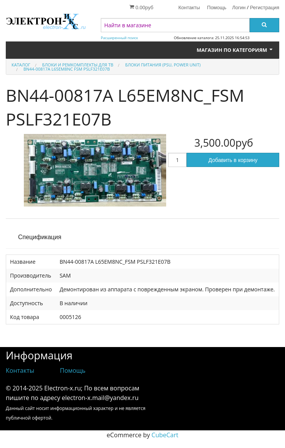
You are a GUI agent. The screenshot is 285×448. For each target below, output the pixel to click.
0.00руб (141, 7)
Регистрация (264, 7)
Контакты (189, 7)
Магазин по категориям (235, 49)
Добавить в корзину (233, 160)
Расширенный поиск (119, 37)
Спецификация (39, 237)
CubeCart (165, 435)
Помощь (216, 7)
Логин (239, 7)
